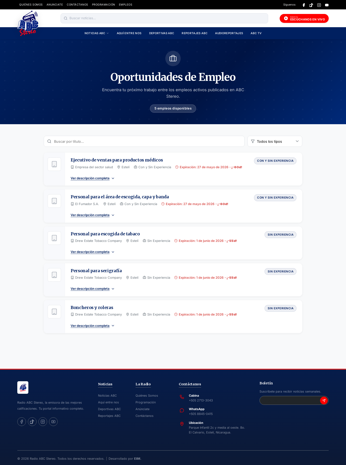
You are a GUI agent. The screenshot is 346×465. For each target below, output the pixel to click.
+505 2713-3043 (201, 400)
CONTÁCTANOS (77, 4)
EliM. (137, 458)
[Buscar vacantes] (144, 141)
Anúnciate (142, 409)
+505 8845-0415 (201, 414)
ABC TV (256, 33)
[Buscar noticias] (167, 18)
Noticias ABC (97, 33)
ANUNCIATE (55, 4)
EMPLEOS (125, 4)
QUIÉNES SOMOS (31, 4)
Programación (146, 402)
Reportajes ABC (194, 33)
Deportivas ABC (161, 33)
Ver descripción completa (93, 178)
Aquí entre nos (129, 33)
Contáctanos (145, 416)
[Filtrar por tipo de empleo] (274, 141)
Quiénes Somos (147, 395)
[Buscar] (66, 18)
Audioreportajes (229, 33)
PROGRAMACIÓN (103, 4)
